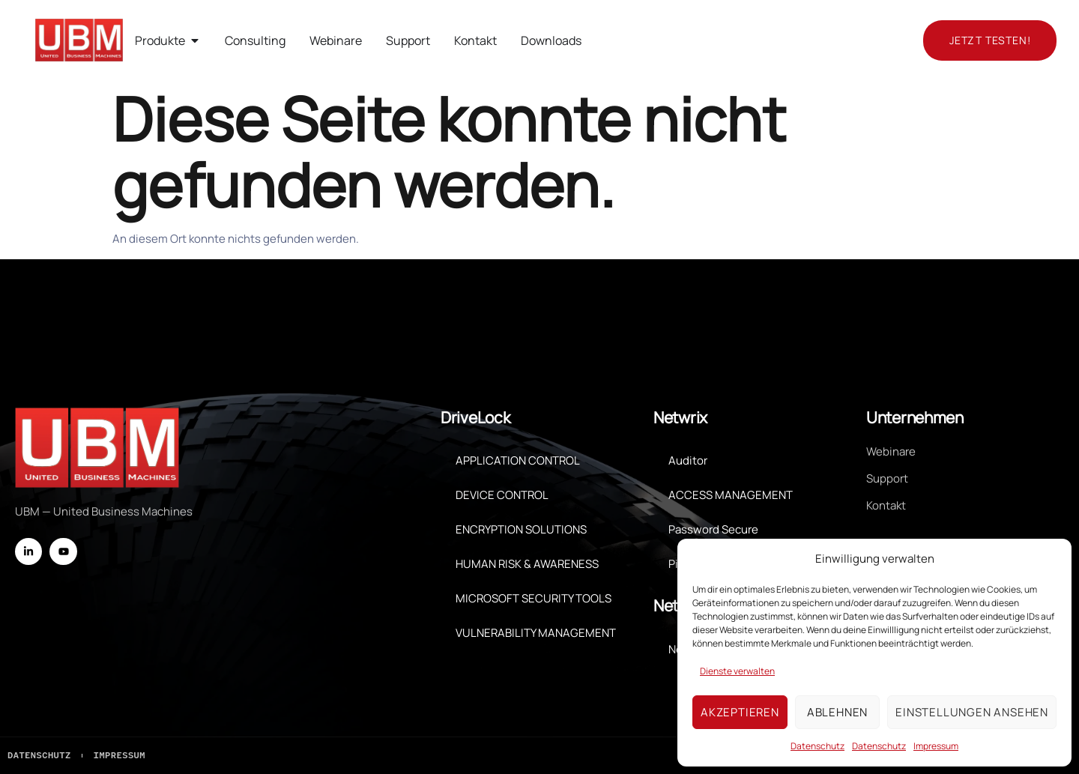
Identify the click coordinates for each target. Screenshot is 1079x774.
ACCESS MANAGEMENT (730, 494)
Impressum (935, 746)
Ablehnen (837, 712)
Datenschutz (817, 746)
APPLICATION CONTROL (518, 460)
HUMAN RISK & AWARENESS (527, 563)
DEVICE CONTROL (502, 494)
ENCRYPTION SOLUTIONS (521, 528)
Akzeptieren (740, 712)
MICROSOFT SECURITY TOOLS (533, 597)
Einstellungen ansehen (971, 712)
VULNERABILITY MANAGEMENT (536, 632)
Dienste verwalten (737, 671)
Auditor (687, 460)
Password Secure (713, 528)
